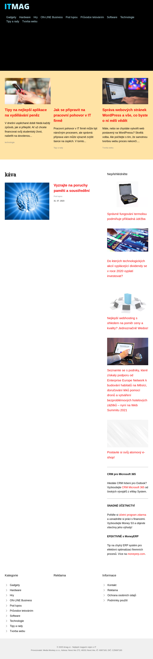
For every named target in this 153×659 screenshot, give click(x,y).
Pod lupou (72, 17)
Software (112, 17)
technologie (9, 142)
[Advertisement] (76, 46)
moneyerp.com (136, 553)
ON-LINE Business (52, 17)
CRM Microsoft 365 (133, 487)
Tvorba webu (29, 21)
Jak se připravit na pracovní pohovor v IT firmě (72, 115)
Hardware (25, 17)
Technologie (127, 17)
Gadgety (11, 17)
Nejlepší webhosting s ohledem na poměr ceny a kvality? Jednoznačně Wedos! (127, 323)
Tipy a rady (12, 21)
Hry (36, 17)
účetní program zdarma (132, 514)
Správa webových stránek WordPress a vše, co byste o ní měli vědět (125, 115)
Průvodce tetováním (92, 17)
